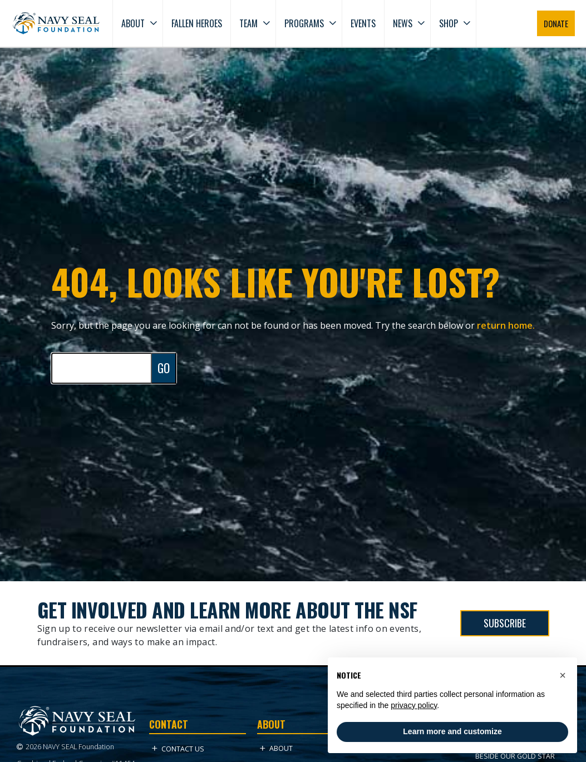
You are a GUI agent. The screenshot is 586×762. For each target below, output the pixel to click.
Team (248, 23)
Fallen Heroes (196, 23)
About (133, 23)
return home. (506, 325)
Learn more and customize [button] (452, 731)
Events (363, 23)
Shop (448, 23)
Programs (304, 23)
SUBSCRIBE (505, 623)
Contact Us (178, 749)
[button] (563, 675)
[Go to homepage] (56, 23)
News (402, 23)
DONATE (556, 23)
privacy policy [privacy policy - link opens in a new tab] (414, 705)
